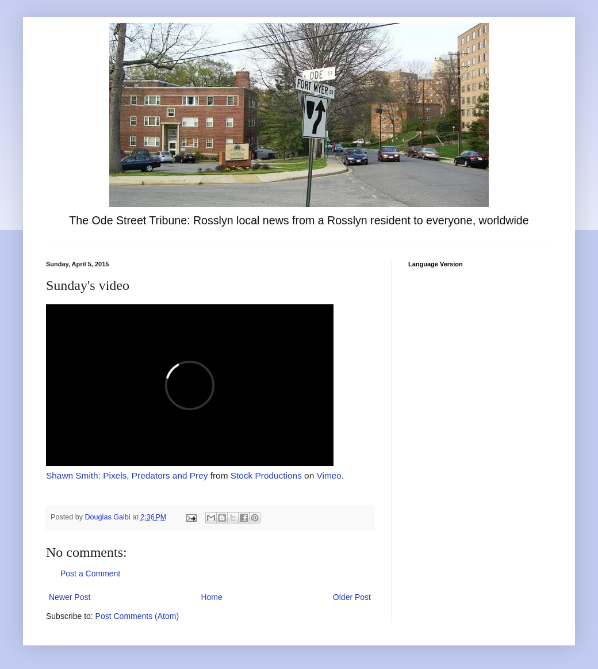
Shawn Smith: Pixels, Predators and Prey (127, 475)
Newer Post (69, 597)
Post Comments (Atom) (137, 616)
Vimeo (329, 475)
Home (211, 597)
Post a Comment (90, 573)
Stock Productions (266, 475)
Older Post (352, 597)
